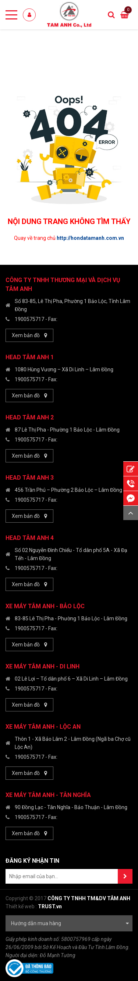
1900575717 (29, 319)
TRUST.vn (50, 906)
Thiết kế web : (21, 906)
